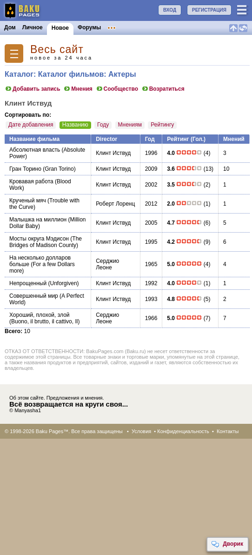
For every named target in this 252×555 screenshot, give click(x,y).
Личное (32, 27)
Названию (75, 124)
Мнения (78, 89)
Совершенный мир (33, 296)
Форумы (89, 27)
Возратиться (163, 89)
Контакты (228, 431)
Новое (60, 28)
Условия (141, 431)
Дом (10, 27)
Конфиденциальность (183, 431)
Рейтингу (162, 124)
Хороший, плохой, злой (39, 315)
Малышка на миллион (37, 219)
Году (103, 124)
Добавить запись (32, 89)
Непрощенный (27, 283)
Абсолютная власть (34, 150)
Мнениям (130, 124)
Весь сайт (57, 49)
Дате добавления (30, 124)
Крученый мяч (27, 200)
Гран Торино (25, 169)
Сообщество (117, 89)
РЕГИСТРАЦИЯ (209, 10)
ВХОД (169, 10)
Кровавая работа (31, 181)
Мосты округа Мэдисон (39, 238)
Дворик (227, 544)
